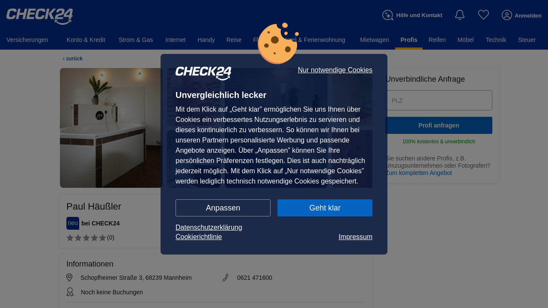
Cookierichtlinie (199, 236)
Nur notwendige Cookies (335, 70)
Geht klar (324, 208)
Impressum (355, 236)
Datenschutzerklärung (209, 227)
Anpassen (223, 208)
